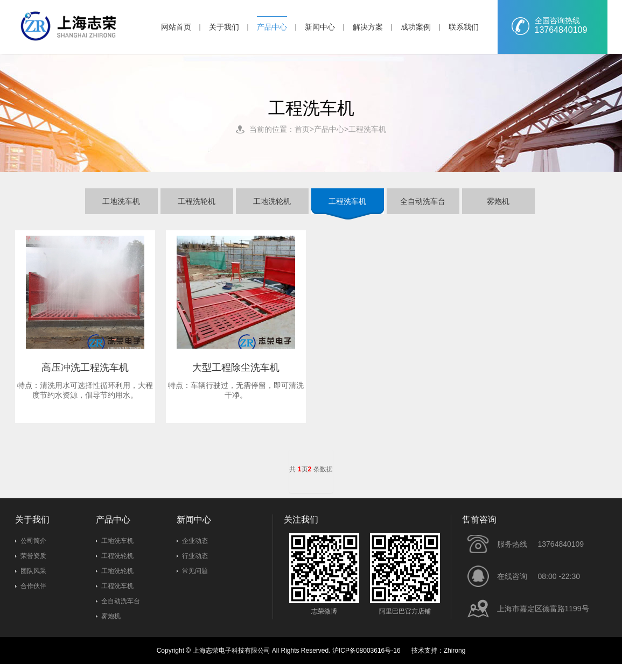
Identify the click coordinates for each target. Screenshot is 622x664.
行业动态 (195, 556)
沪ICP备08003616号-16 (366, 650)
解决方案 (368, 27)
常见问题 (195, 571)
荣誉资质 (33, 556)
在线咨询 (512, 576)
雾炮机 (111, 616)
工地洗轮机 (117, 571)
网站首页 (176, 27)
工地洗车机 (117, 541)
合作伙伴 (33, 586)
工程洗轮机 (117, 556)
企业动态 (195, 541)
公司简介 (33, 541)
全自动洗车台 (120, 601)
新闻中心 (320, 27)
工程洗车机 (367, 129)
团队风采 (33, 571)
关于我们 (224, 27)
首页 (302, 129)
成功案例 (416, 27)
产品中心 (272, 27)
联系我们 (464, 27)
